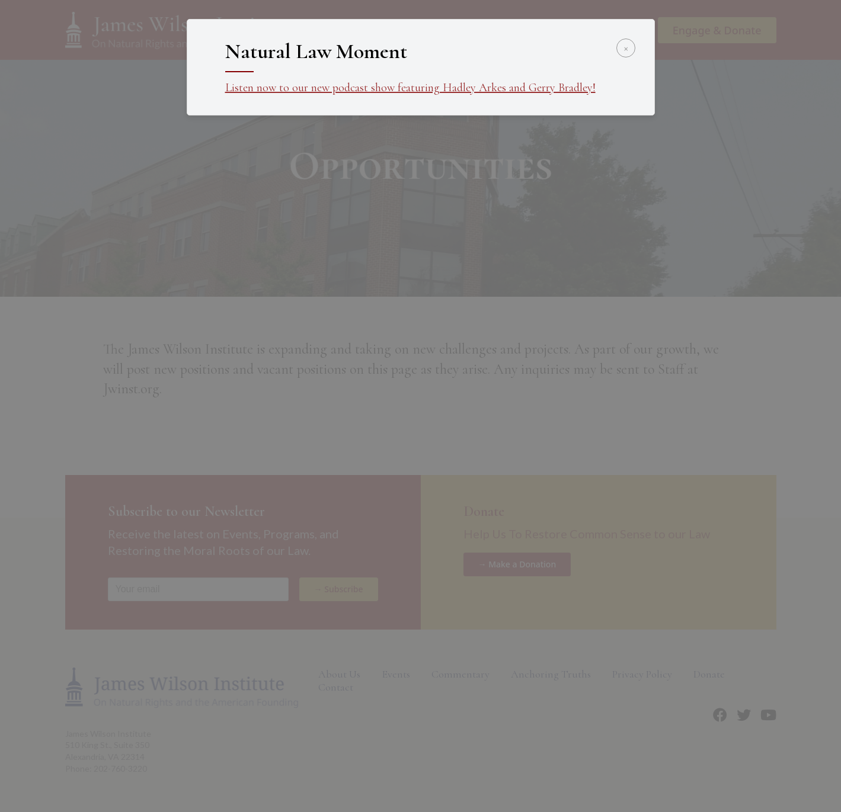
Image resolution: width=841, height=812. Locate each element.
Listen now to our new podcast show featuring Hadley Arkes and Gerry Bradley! (410, 88)
